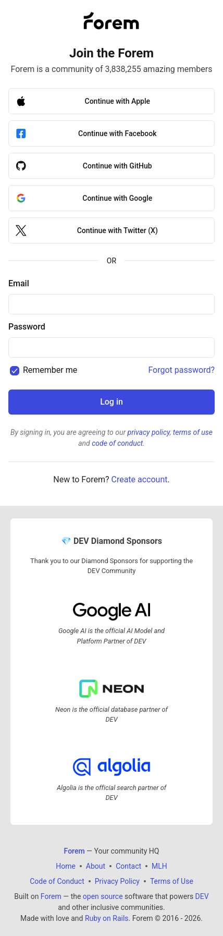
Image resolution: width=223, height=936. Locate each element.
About (95, 865)
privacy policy (149, 432)
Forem (51, 896)
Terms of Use (171, 881)
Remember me (50, 370)
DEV (202, 896)
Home (66, 865)
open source (103, 896)
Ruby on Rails (107, 918)
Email (18, 283)
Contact (128, 865)
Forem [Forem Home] (74, 850)
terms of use (193, 432)
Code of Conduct (57, 881)
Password (26, 327)
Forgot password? (181, 370)
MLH (159, 865)
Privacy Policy (117, 881)
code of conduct (117, 443)
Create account (139, 479)
